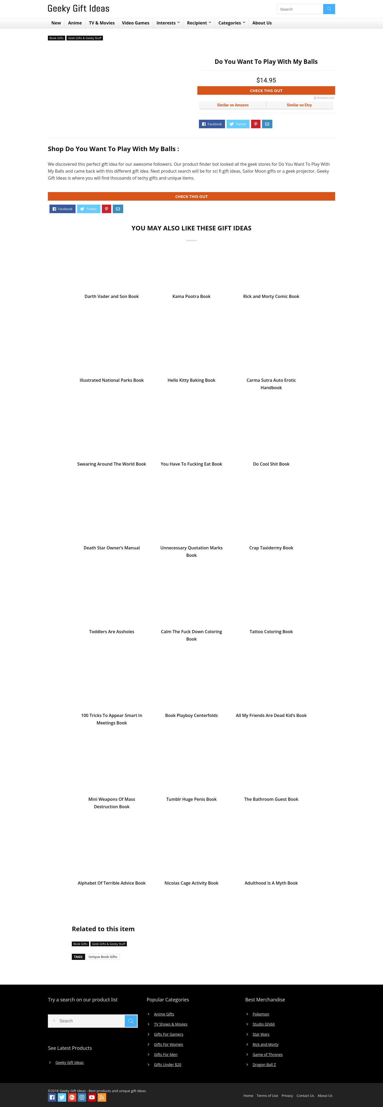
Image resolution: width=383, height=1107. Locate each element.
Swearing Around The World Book (111, 466)
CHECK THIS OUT (292, 91)
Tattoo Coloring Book (271, 633)
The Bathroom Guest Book (271, 801)
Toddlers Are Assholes (111, 633)
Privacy (287, 1095)
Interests (166, 23)
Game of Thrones (268, 1054)
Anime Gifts (164, 1014)
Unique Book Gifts (103, 957)
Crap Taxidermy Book (271, 550)
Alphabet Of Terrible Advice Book (111, 885)
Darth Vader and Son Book (112, 298)
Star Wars (261, 1034)
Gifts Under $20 (167, 1064)
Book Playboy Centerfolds (191, 717)
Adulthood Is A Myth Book (271, 885)
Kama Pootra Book (191, 298)
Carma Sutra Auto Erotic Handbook (271, 385)
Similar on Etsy (299, 105)
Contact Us (305, 1095)
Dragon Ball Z (264, 1064)
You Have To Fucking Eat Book (191, 466)
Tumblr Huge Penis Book (191, 801)
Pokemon (261, 1014)
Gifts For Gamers (168, 1034)
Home (248, 1095)
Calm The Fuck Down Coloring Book (191, 637)
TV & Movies (102, 23)
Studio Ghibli (264, 1024)
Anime (75, 23)
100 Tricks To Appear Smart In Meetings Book (111, 721)
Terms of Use (267, 1095)
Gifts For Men (165, 1054)
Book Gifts (56, 38)
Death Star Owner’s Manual (112, 550)
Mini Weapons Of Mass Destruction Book (111, 804)
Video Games (135, 23)
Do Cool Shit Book (271, 466)
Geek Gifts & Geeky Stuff (84, 38)
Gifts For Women (168, 1044)
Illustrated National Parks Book (112, 382)
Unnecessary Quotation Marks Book (191, 553)
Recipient (197, 23)
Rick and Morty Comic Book (271, 298)
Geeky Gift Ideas (69, 1062)
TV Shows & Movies (170, 1024)
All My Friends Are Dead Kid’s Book (271, 717)
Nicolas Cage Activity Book (192, 885)
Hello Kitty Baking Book (191, 382)
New (56, 23)
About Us (262, 23)
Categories (229, 23)
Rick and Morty (265, 1044)
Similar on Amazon (233, 105)
